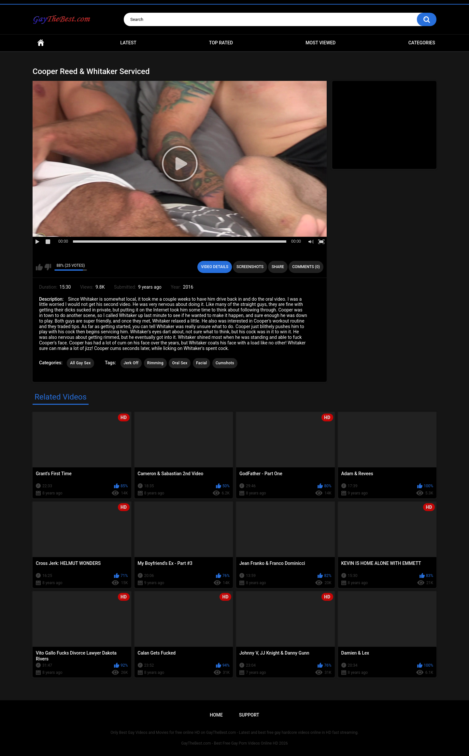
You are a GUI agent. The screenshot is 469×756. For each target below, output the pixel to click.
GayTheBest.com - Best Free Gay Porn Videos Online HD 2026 (234, 743)
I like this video (39, 267)
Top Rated (221, 42)
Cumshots (225, 363)
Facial (201, 363)
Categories (421, 42)
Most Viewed (320, 42)
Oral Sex (179, 363)
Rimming (155, 363)
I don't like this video (47, 267)
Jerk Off (131, 363)
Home (41, 43)
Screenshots (249, 267)
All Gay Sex (80, 363)
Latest (128, 42)
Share (278, 267)
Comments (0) (306, 267)
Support (249, 715)
